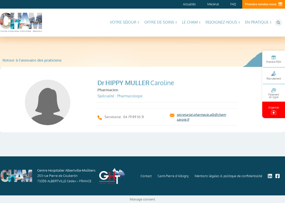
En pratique (258, 22)
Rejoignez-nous (223, 22)
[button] (278, 22)
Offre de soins (160, 22)
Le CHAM (191, 22)
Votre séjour (124, 22)
